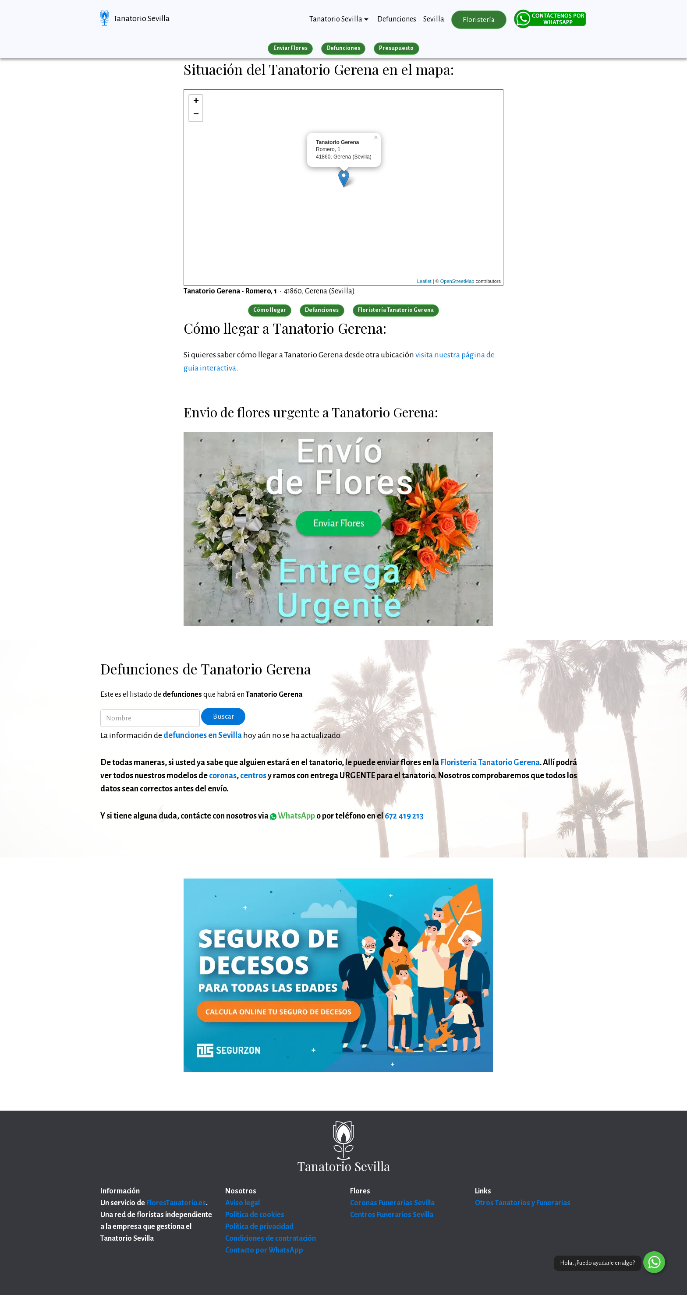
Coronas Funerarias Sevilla (392, 1203)
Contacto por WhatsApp (264, 1250)
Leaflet (424, 281)
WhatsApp (292, 816)
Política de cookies (254, 1215)
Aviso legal (242, 1203)
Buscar (223, 716)
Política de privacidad (259, 1227)
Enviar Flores (290, 48)
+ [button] (196, 101)
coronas (223, 775)
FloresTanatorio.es (176, 1203)
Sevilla (433, 19)
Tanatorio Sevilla (141, 18)
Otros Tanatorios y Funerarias (522, 1203)
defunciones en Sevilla (202, 735)
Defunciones (396, 19)
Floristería (479, 20)
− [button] (196, 114)
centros (253, 775)
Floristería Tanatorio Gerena (490, 762)
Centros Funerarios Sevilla (391, 1215)
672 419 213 (404, 816)
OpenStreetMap (457, 281)
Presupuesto (396, 48)
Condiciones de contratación (270, 1238)
